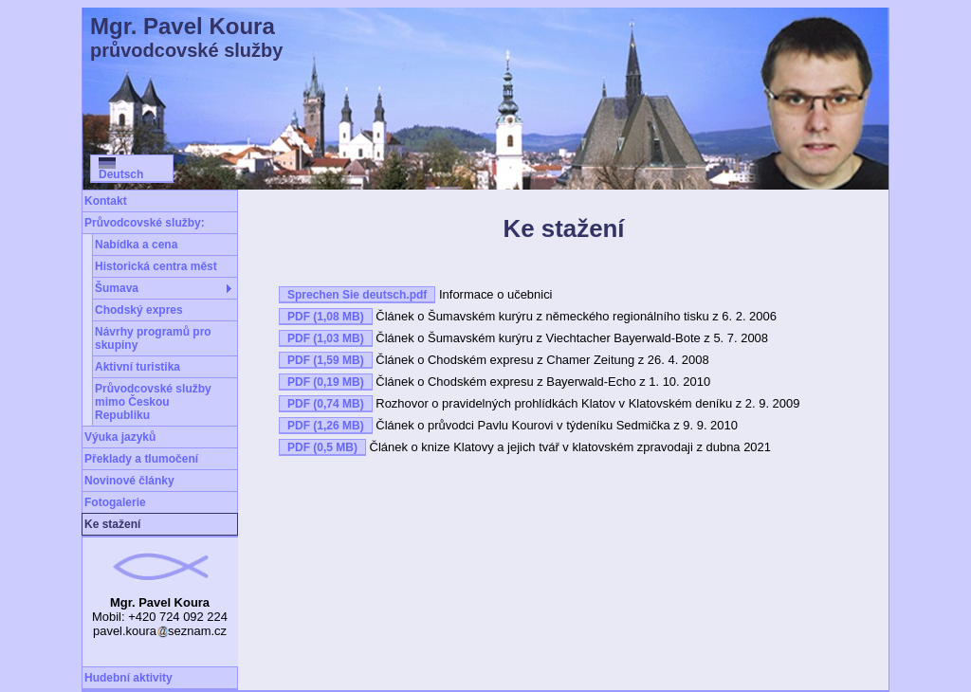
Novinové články (129, 480)
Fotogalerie (115, 502)
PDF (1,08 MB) (325, 316)
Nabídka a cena (136, 244)
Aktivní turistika (137, 366)
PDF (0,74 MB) (325, 403)
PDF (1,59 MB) (325, 360)
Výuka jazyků (120, 437)
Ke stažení (112, 524)
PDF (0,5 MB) (322, 447)
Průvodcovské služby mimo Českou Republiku (153, 402)
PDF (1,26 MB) (325, 425)
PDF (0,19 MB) (325, 382)
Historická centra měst (156, 266)
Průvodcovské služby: (144, 222)
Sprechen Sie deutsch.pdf (357, 294)
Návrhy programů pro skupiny (153, 338)
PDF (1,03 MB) (325, 338)
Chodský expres (139, 310)
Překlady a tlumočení (141, 458)
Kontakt (105, 201)
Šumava (116, 288)
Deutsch (121, 169)
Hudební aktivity (128, 677)
